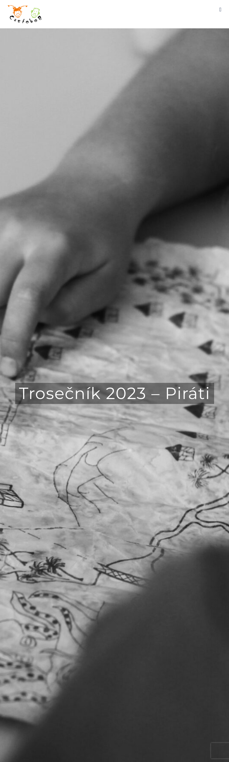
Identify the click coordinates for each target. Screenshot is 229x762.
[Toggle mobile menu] (220, 9)
